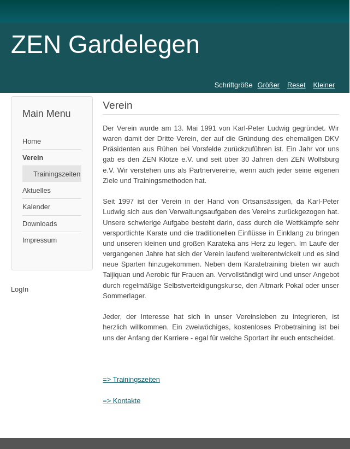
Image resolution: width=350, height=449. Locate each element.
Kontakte (127, 401)
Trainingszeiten (56, 174)
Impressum (39, 240)
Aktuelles (36, 190)
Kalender (36, 207)
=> (108, 401)
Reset (296, 85)
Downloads (39, 224)
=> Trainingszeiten (131, 379)
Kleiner (324, 85)
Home (31, 141)
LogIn (19, 289)
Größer (269, 85)
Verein (32, 157)
